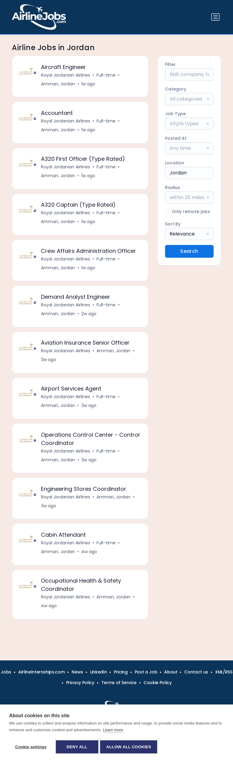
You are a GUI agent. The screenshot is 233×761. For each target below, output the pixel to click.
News (77, 672)
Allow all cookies (129, 747)
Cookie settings (31, 747)
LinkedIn (98, 672)
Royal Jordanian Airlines (65, 75)
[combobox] (189, 99)
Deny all (76, 747)
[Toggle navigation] (215, 17)
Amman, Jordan (58, 84)
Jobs (6, 672)
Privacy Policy (80, 683)
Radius (172, 187)
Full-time (106, 75)
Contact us (196, 672)
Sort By (173, 224)
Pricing (121, 672)
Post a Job (146, 672)
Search (189, 251)
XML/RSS (223, 672)
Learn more (113, 730)
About (170, 672)
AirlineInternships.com (41, 672)
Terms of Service (119, 683)
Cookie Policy (157, 683)
